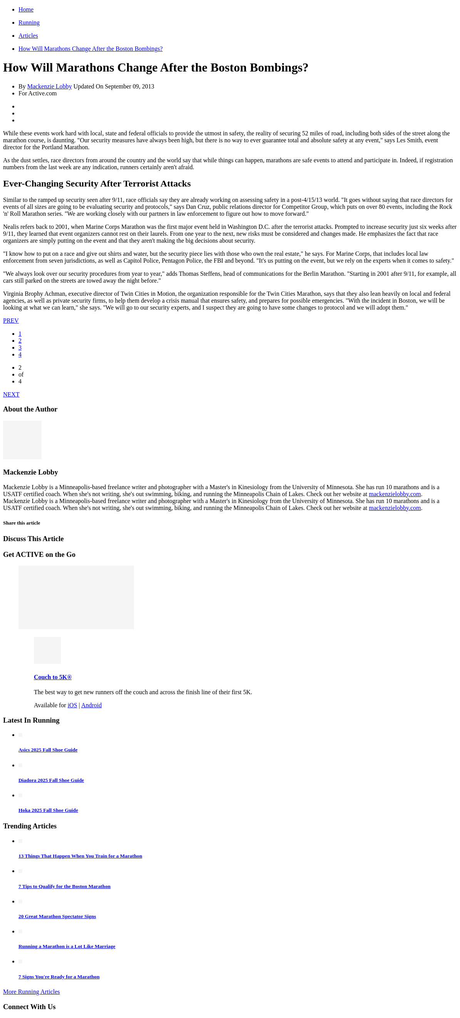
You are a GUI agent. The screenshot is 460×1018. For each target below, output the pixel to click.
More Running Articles (31, 991)
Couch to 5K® (53, 677)
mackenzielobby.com (395, 494)
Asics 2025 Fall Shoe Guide (47, 750)
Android (91, 705)
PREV (11, 320)
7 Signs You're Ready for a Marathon (59, 977)
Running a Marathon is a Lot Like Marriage (66, 946)
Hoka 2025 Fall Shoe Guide (48, 810)
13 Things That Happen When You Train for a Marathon (80, 856)
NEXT (11, 394)
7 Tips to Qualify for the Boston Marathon (64, 886)
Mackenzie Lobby (49, 86)
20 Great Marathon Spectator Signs (57, 916)
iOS (72, 705)
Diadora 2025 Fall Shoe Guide (51, 780)
